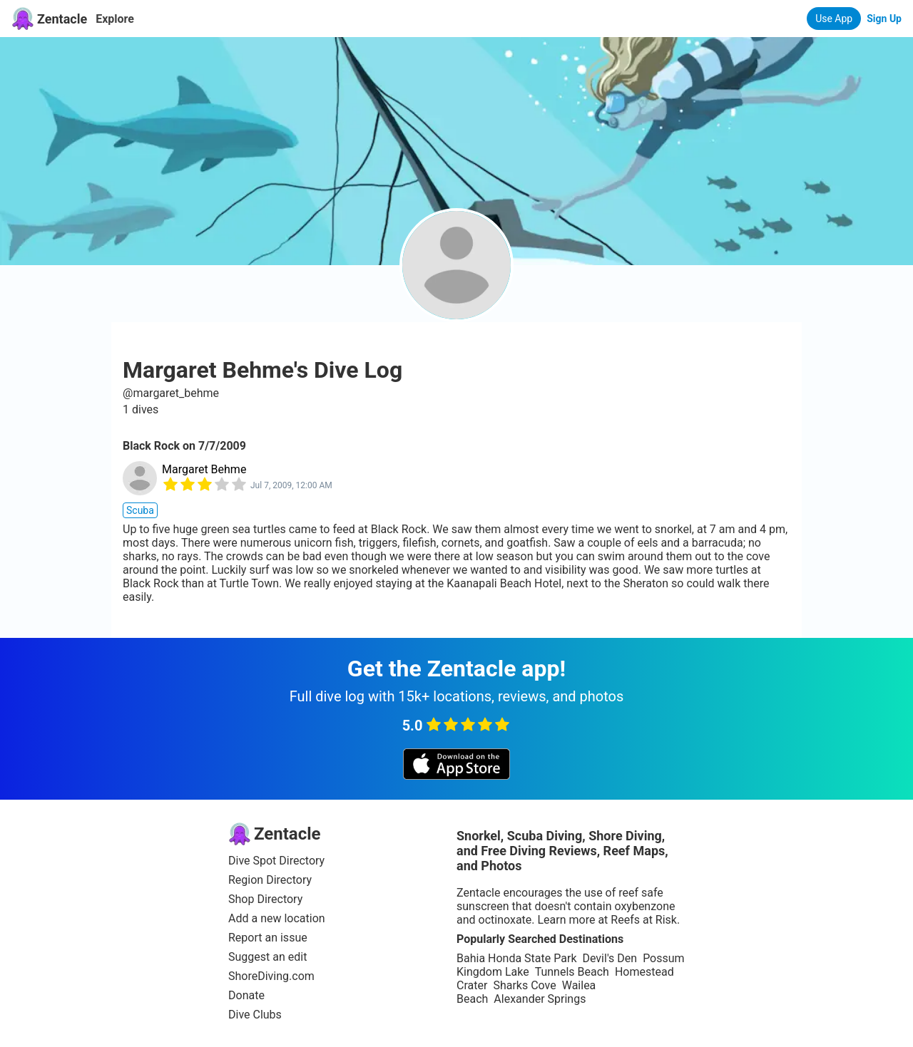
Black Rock (151, 446)
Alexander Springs (540, 999)
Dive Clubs (255, 1014)
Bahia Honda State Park (516, 958)
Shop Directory (265, 899)
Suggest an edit (267, 957)
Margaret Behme (204, 469)
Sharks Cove (524, 985)
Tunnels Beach (572, 972)
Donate (246, 995)
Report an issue (267, 937)
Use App (833, 18)
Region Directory (270, 880)
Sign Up (884, 18)
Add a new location (276, 918)
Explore (115, 19)
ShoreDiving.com (271, 976)
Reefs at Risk (644, 920)
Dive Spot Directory (276, 860)
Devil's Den (609, 958)
